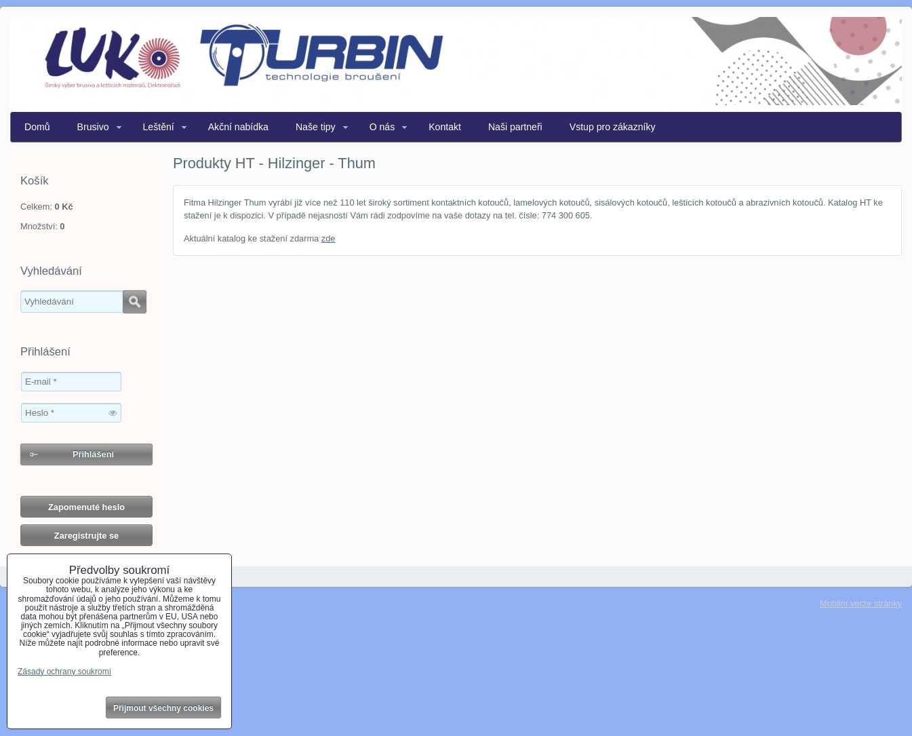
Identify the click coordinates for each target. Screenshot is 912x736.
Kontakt (445, 126)
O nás (382, 126)
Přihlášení (93, 454)
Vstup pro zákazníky (613, 126)
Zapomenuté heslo (86, 507)
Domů (37, 126)
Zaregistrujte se (86, 535)
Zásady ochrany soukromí (64, 671)
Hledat (134, 301)
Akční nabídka (238, 126)
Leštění (158, 126)
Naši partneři (515, 126)
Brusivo (93, 126)
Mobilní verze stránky (861, 603)
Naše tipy (316, 126)
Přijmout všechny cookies (163, 708)
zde (328, 238)
